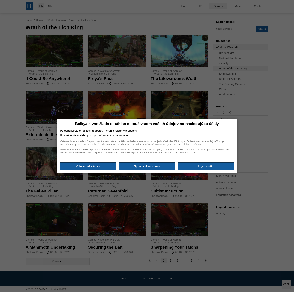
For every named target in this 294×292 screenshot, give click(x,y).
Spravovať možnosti (147, 166)
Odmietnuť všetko (88, 166)
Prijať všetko (206, 166)
